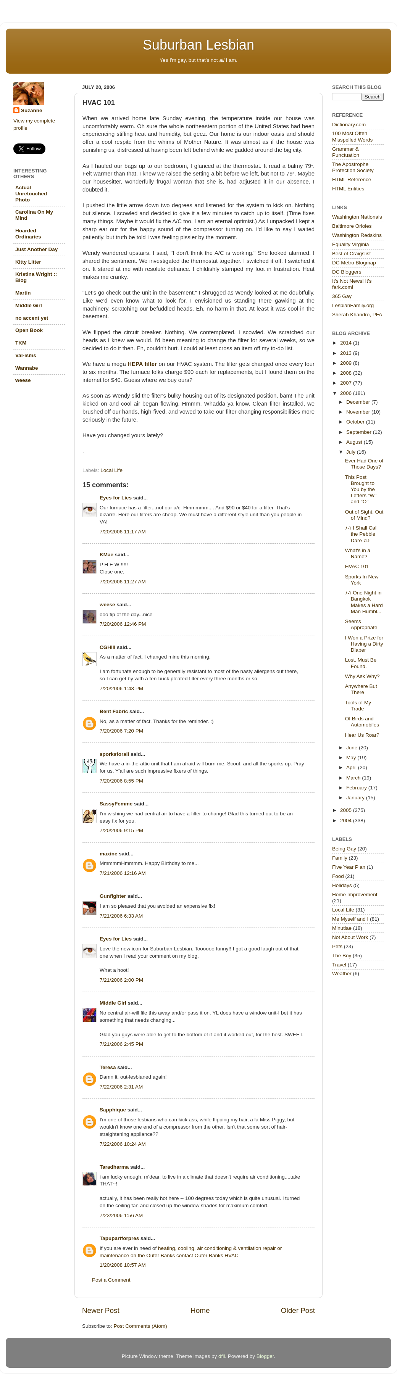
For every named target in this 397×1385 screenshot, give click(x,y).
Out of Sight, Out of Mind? (364, 515)
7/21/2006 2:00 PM (121, 980)
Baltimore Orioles (352, 226)
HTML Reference (351, 179)
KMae (106, 554)
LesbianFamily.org (353, 305)
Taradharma (114, 1167)
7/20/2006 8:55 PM (121, 781)
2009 (346, 363)
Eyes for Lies (116, 498)
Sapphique (113, 1110)
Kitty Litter (28, 262)
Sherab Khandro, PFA (357, 314)
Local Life (111, 470)
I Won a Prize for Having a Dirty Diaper (364, 644)
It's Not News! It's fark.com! (351, 284)
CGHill (107, 647)
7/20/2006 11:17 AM (123, 532)
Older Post (298, 1310)
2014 (346, 343)
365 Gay (342, 296)
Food (338, 876)
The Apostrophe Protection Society (353, 167)
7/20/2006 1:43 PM (121, 688)
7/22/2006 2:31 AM (121, 1087)
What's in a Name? (357, 553)
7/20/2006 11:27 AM (123, 582)
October (356, 422)
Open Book (29, 330)
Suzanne (31, 110)
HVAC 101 (357, 566)
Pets (337, 946)
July (351, 452)
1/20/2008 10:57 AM (123, 1265)
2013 (346, 353)
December (358, 402)
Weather (342, 973)
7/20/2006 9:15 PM (121, 830)
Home (200, 1310)
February (357, 788)
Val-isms (25, 355)
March (354, 778)
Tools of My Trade (358, 706)
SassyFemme (116, 804)
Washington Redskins (357, 235)
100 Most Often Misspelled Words (352, 136)
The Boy (341, 955)
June (352, 747)
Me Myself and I (350, 919)
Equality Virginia (350, 244)
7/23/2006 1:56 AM (121, 1215)
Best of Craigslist (351, 253)
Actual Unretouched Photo (31, 194)
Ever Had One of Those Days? (364, 464)
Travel (339, 965)
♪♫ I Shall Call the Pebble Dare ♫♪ (361, 534)
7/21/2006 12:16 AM (123, 873)
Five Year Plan (348, 867)
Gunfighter (113, 896)
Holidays (342, 885)
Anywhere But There (361, 689)
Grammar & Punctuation (345, 152)
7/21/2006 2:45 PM (121, 1044)
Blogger (265, 1356)
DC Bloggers (346, 272)
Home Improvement (355, 894)
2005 (346, 810)
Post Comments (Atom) (140, 1326)
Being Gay (344, 849)
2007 (346, 383)
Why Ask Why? (362, 676)
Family (339, 858)
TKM (20, 343)
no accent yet (31, 318)
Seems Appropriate (361, 624)
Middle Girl (113, 1003)
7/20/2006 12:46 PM (123, 624)
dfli (221, 1356)
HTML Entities (348, 189)
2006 (346, 393)
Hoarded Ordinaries (28, 234)
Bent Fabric (114, 711)
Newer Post (100, 1310)
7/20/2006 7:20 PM (121, 731)
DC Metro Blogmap (354, 263)
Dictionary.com (349, 124)
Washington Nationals (357, 217)
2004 (346, 820)
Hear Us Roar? (362, 735)
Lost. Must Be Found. (361, 663)
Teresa (108, 1067)
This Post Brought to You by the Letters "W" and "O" (360, 489)
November (358, 412)
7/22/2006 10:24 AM (123, 1144)
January (356, 797)
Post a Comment (111, 1280)
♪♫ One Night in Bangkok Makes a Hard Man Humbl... (364, 602)
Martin (23, 293)
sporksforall (114, 754)
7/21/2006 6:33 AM (121, 916)
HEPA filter (142, 364)
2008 (346, 373)
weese (107, 604)
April (352, 767)
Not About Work (350, 937)
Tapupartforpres (119, 1238)
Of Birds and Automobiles (362, 722)
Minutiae (342, 928)
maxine (109, 854)
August (355, 442)
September (359, 432)
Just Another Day (36, 249)
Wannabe (26, 368)
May (351, 757)
